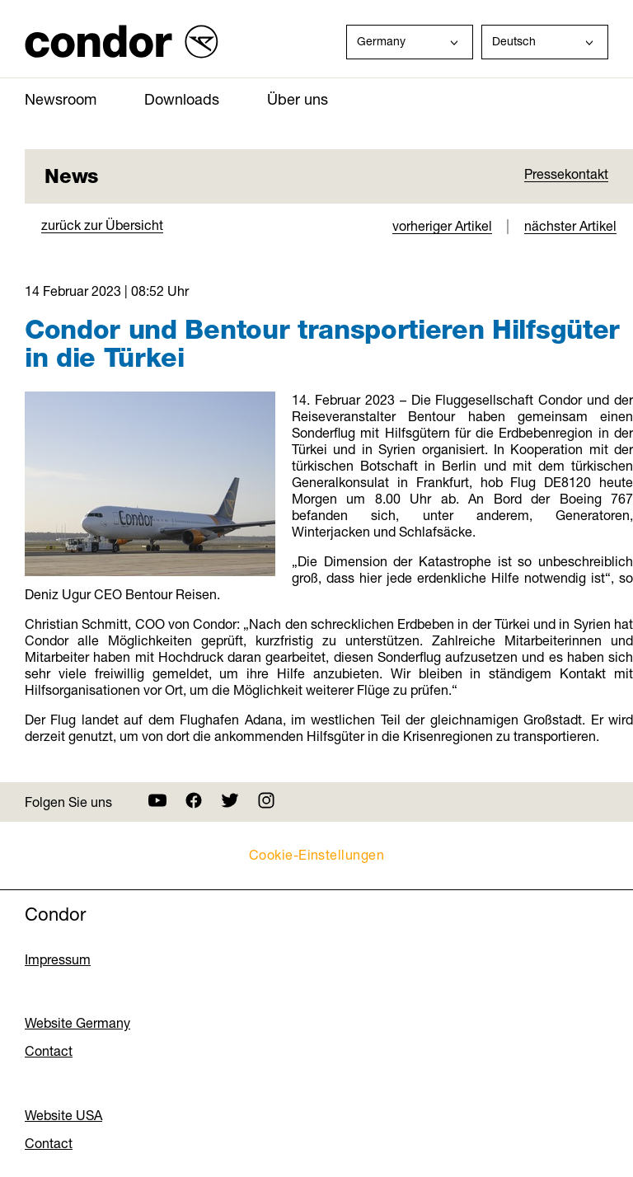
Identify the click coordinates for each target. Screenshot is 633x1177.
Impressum (58, 959)
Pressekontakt (566, 173)
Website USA (63, 1115)
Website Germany (77, 1022)
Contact (49, 1050)
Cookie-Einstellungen (317, 854)
